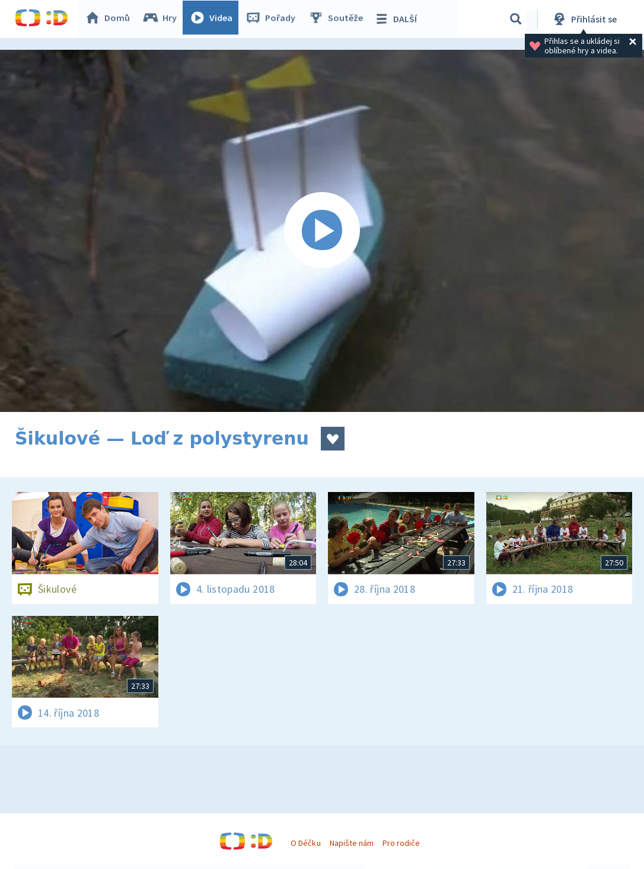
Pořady (273, 19)
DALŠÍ (398, 19)
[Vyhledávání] (516, 19)
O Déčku (305, 843)
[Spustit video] (322, 231)
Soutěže (338, 19)
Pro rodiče (401, 843)
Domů (110, 19)
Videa (214, 19)
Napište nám (352, 843)
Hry (162, 19)
